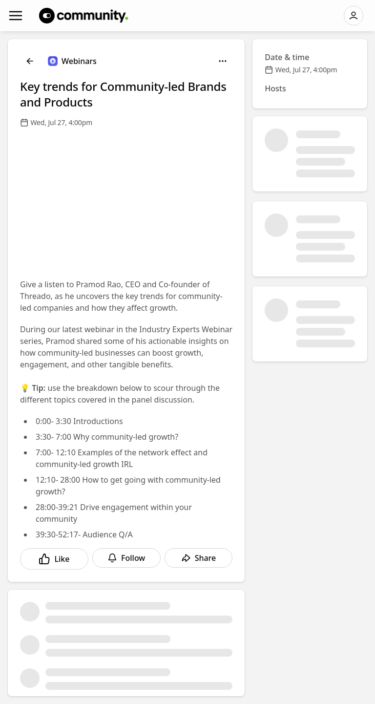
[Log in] (353, 15)
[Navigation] (15, 15)
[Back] (30, 61)
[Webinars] (72, 61)
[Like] (54, 559)
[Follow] (126, 558)
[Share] (199, 558)
